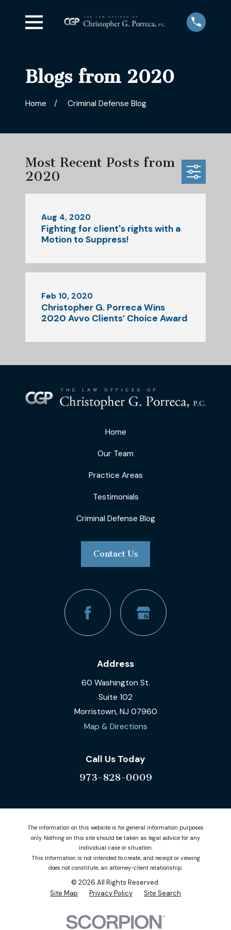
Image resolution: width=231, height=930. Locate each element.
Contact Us (115, 553)
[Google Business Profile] (143, 612)
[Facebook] (87, 612)
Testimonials (116, 497)
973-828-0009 (115, 777)
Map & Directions (115, 726)
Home (115, 432)
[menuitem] (64, 893)
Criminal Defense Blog (115, 518)
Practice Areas (116, 475)
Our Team (115, 454)
